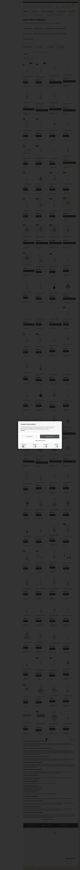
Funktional (46, 445)
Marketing (35, 445)
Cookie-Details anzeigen (40, 440)
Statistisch (56, 445)
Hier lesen (23, 430)
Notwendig (24, 445)
